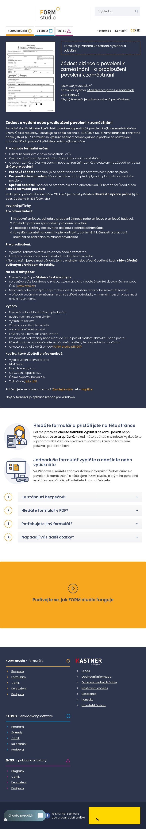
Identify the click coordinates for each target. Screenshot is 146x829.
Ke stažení (19, 688)
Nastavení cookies (95, 688)
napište (87, 389)
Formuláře (18, 677)
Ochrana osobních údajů (99, 682)
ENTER (61, 31)
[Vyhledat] (136, 11)
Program (17, 671)
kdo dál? (31, 381)
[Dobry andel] (114, 815)
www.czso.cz (26, 286)
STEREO (42, 31)
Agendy (16, 732)
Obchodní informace (96, 677)
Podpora (17, 694)
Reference (104, 31)
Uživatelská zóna (94, 705)
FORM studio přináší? (67, 347)
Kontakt (121, 31)
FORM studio (17, 31)
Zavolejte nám (62, 389)
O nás (86, 671)
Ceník (15, 683)
